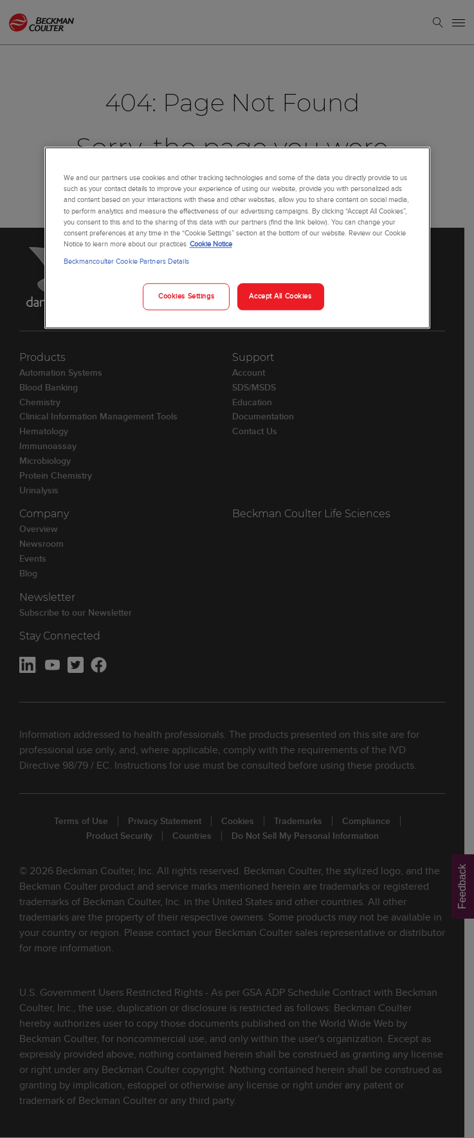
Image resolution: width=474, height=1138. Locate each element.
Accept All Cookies (280, 296)
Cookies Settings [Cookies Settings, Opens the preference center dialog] (186, 296)
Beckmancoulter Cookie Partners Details (126, 261)
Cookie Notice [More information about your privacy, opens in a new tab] (211, 244)
